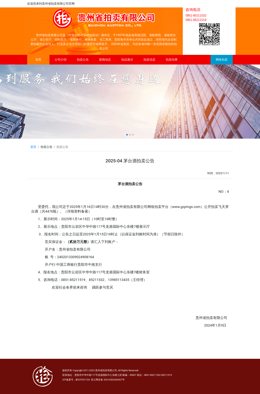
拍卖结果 (172, 59)
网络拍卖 (222, 59)
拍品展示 (127, 59)
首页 (38, 59)
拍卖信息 (149, 59)
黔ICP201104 (83, 379)
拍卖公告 (83, 59)
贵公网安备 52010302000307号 (108, 379)
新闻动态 (105, 59)
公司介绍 (60, 59)
